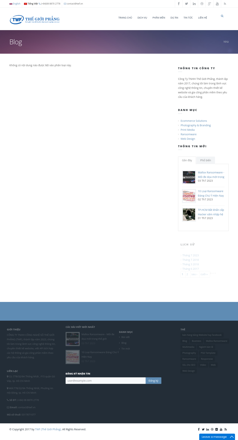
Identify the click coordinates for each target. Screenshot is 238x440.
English (14, 3)
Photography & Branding (196, 128)
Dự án (174, 17)
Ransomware (189, 137)
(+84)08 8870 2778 (49, 3)
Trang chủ (125, 17)
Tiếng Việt (31, 3)
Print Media (188, 133)
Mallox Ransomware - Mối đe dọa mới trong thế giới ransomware (211, 180)
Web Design (188, 142)
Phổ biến (205, 163)
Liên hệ (202, 17)
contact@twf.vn (75, 3)
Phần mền (159, 17)
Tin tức (188, 17)
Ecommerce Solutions (194, 124)
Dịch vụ (142, 17)
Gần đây (187, 163)
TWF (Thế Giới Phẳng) (48, 432)
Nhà (226, 45)
